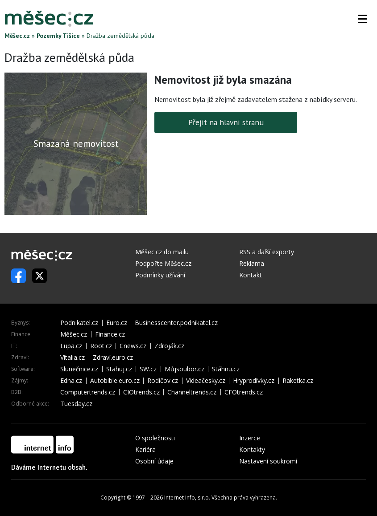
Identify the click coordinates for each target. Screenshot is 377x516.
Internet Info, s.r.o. (187, 497)
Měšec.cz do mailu (162, 252)
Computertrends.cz (87, 392)
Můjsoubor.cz (184, 369)
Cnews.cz (133, 346)
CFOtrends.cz (243, 392)
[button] (362, 19)
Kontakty (252, 449)
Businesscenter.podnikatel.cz (176, 323)
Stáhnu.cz (226, 369)
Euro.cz (116, 323)
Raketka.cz (297, 381)
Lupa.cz (71, 346)
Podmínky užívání (160, 275)
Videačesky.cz (205, 381)
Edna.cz (71, 381)
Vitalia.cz (72, 357)
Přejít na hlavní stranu (226, 122)
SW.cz (148, 369)
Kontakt (250, 275)
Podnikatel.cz (79, 323)
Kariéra (145, 449)
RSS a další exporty (266, 252)
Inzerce (249, 438)
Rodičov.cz (162, 381)
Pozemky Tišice (58, 36)
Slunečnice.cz (79, 369)
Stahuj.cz (119, 369)
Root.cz (101, 346)
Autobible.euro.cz (115, 381)
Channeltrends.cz (191, 392)
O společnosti (155, 438)
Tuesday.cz (76, 404)
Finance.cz (110, 334)
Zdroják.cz (169, 346)
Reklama (251, 263)
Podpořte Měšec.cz (163, 263)
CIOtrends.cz (141, 392)
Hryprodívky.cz (253, 381)
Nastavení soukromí (268, 461)
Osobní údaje (154, 461)
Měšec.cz (17, 36)
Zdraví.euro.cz (113, 357)
